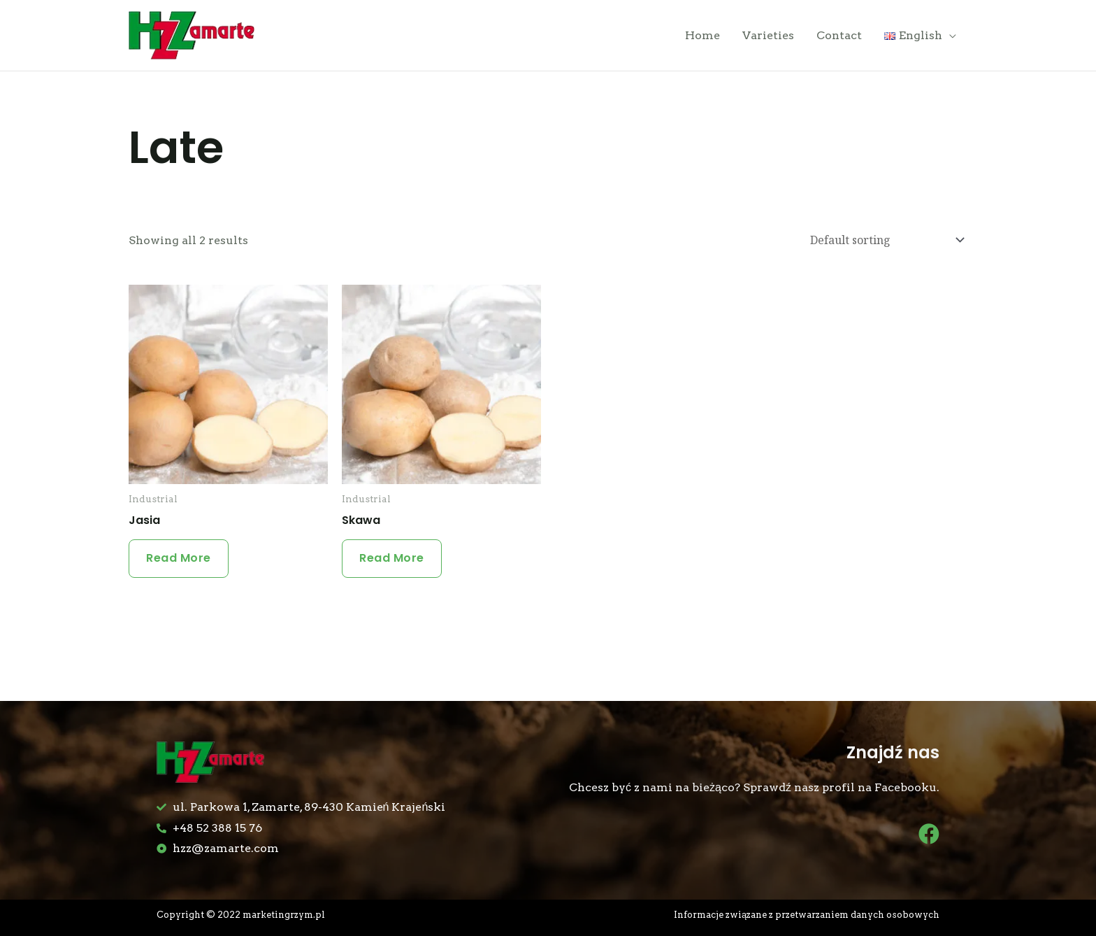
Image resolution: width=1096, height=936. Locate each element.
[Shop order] (884, 240)
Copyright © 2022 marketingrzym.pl (241, 914)
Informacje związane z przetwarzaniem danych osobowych (806, 914)
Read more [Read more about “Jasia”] (178, 558)
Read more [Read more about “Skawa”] (391, 558)
